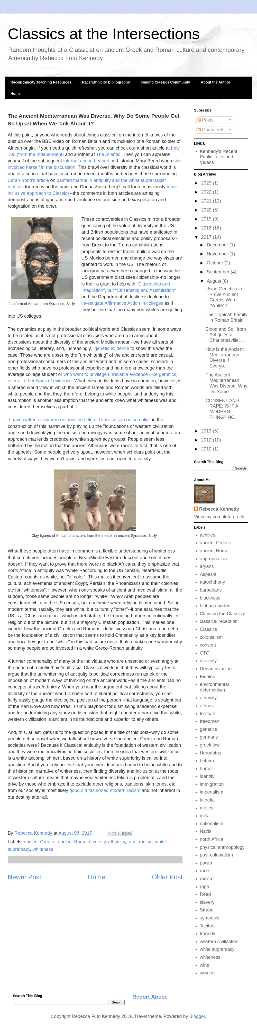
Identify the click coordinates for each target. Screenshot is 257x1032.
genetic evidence (112, 348)
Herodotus (210, 752)
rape (204, 886)
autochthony (212, 582)
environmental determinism (214, 687)
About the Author (215, 82)
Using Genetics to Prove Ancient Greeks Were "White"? (224, 297)
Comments (211, 129)
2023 (207, 183)
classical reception (219, 621)
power (206, 862)
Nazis (206, 831)
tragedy (207, 933)
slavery (207, 902)
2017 (207, 237)
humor (206, 768)
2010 (207, 449)
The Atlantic (108, 154)
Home (16, 93)
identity (207, 776)
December (218, 244)
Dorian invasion (216, 668)
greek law (210, 745)
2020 (207, 210)
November (218, 253)
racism (146, 841)
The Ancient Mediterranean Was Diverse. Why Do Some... (226, 383)
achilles (207, 535)
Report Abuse (150, 997)
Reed (205, 894)
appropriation (213, 558)
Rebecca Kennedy (219, 509)
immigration (212, 784)
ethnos (207, 705)
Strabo (207, 910)
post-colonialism (216, 855)
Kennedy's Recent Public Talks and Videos (218, 157)
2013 (207, 431)
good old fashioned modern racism (104, 790)
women (207, 972)
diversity (97, 841)
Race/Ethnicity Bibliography (106, 82)
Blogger (197, 1016)
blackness (210, 598)
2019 (207, 219)
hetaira (207, 760)
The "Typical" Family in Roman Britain (226, 317)
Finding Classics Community (165, 82)
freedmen (209, 721)
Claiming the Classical (222, 613)
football (207, 713)
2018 (207, 228)
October (215, 262)
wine (204, 965)
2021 (207, 201)
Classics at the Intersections (104, 33)
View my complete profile (219, 516)
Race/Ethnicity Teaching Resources (41, 82)
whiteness (43, 849)
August (214, 281)
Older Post (167, 877)
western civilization (219, 941)
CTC (204, 653)
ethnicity (116, 841)
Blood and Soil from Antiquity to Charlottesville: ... (226, 335)
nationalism (211, 823)
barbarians (211, 590)
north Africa (211, 839)
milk (204, 815)
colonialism (211, 637)
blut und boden (215, 605)
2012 (207, 440)
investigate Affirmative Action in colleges (122, 303)
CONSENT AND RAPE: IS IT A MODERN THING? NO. (222, 409)
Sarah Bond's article (28, 180)
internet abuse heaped (86, 160)
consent (208, 645)
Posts (206, 120)
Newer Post (24, 877)
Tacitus (207, 925)
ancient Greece (39, 841)
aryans (207, 566)
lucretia (207, 800)
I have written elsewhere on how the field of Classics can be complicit (80, 419)
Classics (208, 629)
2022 (207, 192)
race (131, 841)
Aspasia (208, 574)
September (219, 271)
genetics (208, 729)
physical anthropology (222, 847)
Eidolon (207, 676)
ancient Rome (72, 841)
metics (206, 807)
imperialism (211, 792)
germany (209, 737)
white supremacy (217, 949)
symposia (209, 917)
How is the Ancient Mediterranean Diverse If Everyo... (225, 357)
